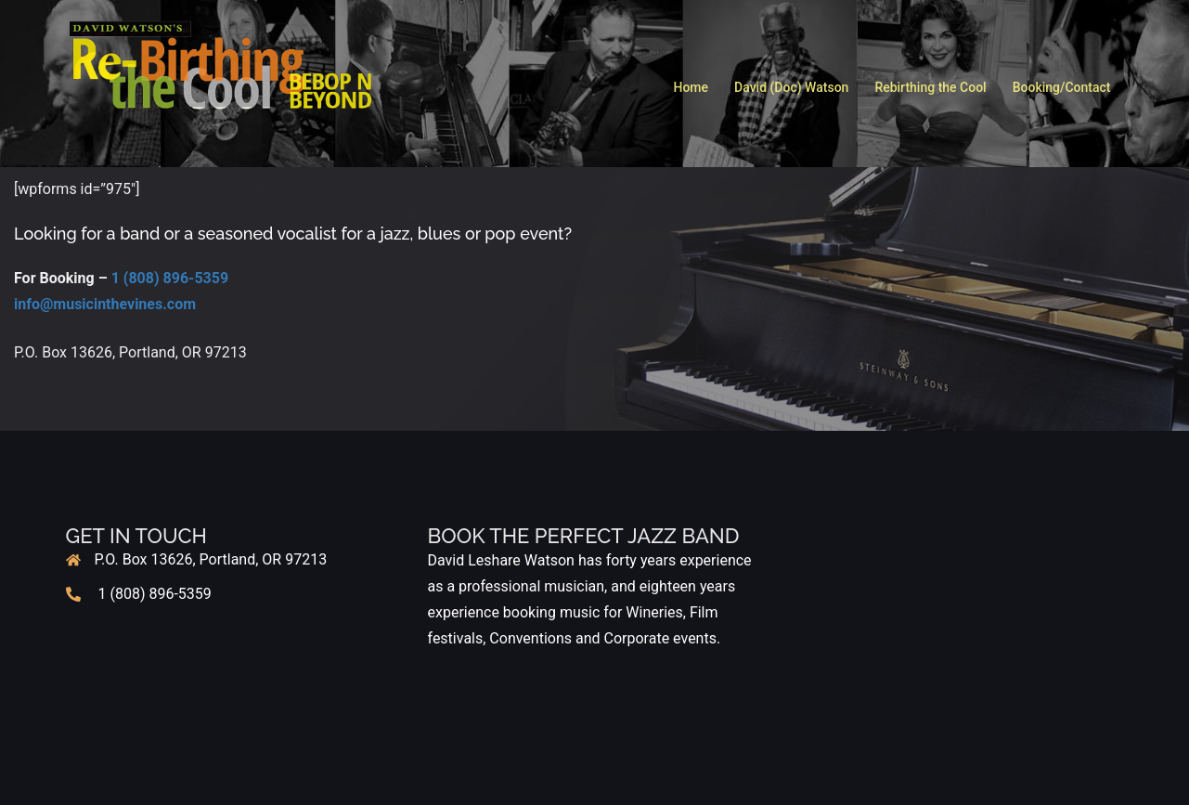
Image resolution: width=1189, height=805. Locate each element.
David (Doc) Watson (791, 87)
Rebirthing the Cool (930, 87)
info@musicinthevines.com (105, 304)
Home (690, 87)
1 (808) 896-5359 (169, 278)
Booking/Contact (1062, 87)
